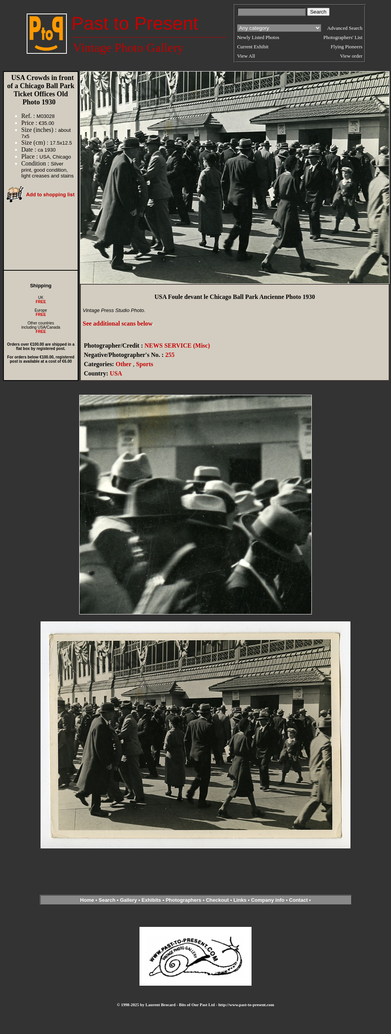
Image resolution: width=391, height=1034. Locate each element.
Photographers (183, 900)
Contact (298, 900)
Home (87, 900)
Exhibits (151, 900)
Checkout (217, 900)
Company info (268, 900)
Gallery (128, 900)
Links (239, 900)
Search (107, 900)
